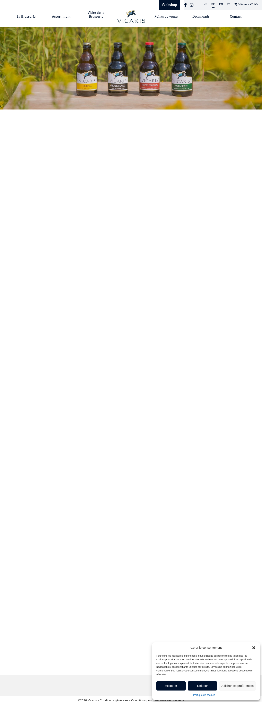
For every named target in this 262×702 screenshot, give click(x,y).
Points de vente (166, 16)
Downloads (200, 16)
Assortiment (61, 16)
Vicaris (93, 684)
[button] (254, 648)
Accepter (171, 685)
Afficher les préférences (237, 685)
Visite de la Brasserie (96, 14)
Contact (236, 16)
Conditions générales (114, 684)
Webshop (169, 5)
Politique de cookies (204, 695)
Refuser (202, 685)
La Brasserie (26, 16)
